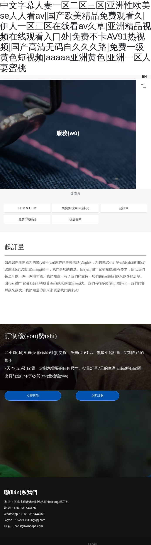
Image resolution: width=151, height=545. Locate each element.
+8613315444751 (25, 508)
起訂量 (123, 208)
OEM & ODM (27, 208)
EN (144, 76)
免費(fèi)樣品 (27, 219)
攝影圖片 (76, 219)
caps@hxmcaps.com (29, 526)
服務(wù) (67, 133)
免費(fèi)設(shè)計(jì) (75, 208)
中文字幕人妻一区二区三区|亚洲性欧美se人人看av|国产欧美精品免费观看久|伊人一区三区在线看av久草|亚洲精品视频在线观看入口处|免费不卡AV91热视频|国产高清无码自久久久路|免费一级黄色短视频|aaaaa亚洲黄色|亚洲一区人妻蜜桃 (75, 36)
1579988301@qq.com (30, 520)
